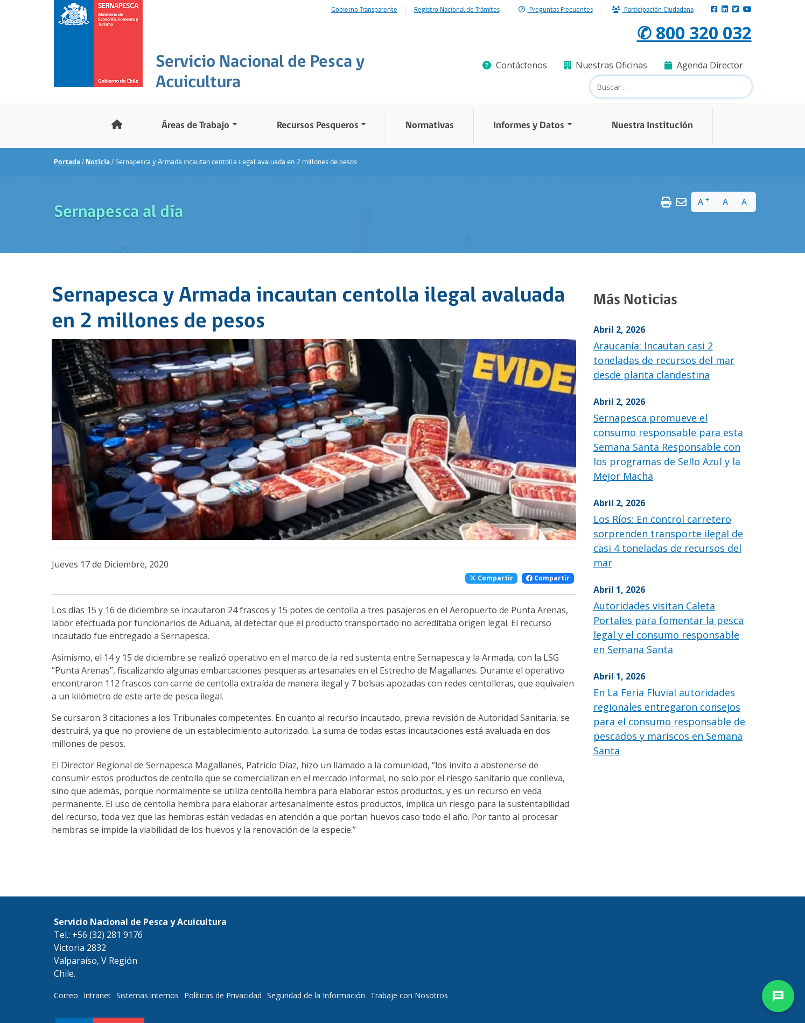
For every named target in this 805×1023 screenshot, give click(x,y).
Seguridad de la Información (316, 995)
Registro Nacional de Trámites (457, 10)
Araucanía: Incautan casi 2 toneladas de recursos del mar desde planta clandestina (663, 360)
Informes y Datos (528, 126)
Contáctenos (514, 65)
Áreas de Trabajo (195, 126)
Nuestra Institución (652, 126)
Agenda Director (703, 65)
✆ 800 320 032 (694, 32)
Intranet (97, 995)
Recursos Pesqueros (318, 126)
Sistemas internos (147, 995)
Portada (67, 162)
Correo (66, 995)
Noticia (98, 162)
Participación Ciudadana (653, 9)
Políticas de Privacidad (223, 995)
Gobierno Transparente (364, 10)
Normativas (429, 126)
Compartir (491, 578)
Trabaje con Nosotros (409, 995)
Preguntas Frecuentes (556, 9)
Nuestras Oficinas (605, 65)
